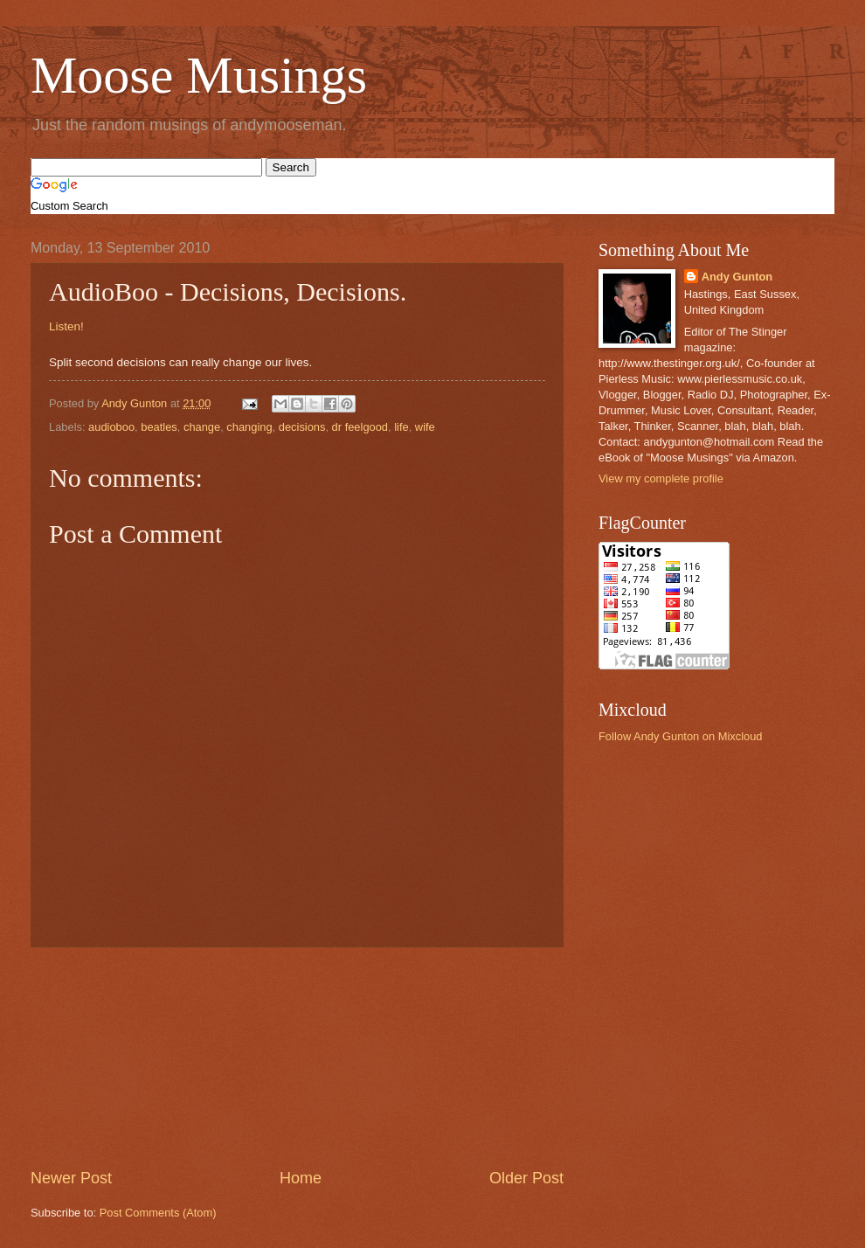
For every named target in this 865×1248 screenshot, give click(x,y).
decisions (302, 426)
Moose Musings (199, 75)
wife (425, 426)
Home (301, 1178)
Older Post (526, 1178)
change (201, 426)
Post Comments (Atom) (158, 1212)
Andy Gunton (737, 276)
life (401, 426)
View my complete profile (661, 478)
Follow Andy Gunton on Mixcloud (681, 736)
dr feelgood (360, 426)
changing (249, 426)
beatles (159, 426)
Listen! (66, 326)
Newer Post (71, 1178)
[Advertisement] (297, 1057)
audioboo (111, 426)
